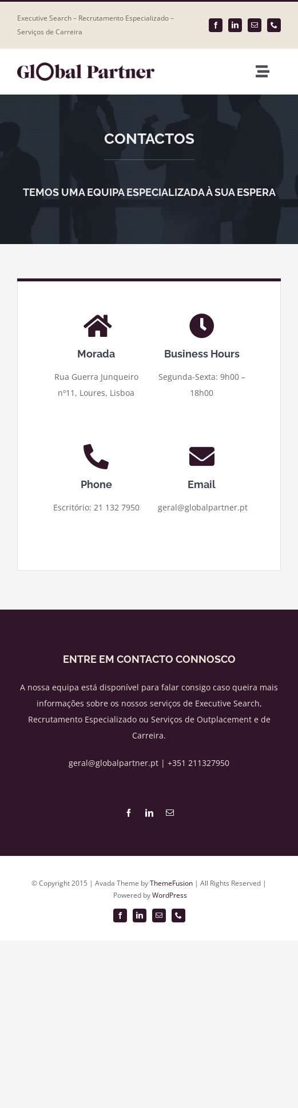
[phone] (274, 25)
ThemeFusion (171, 883)
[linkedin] (235, 25)
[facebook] (215, 25)
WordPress (169, 895)
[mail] (254, 25)
